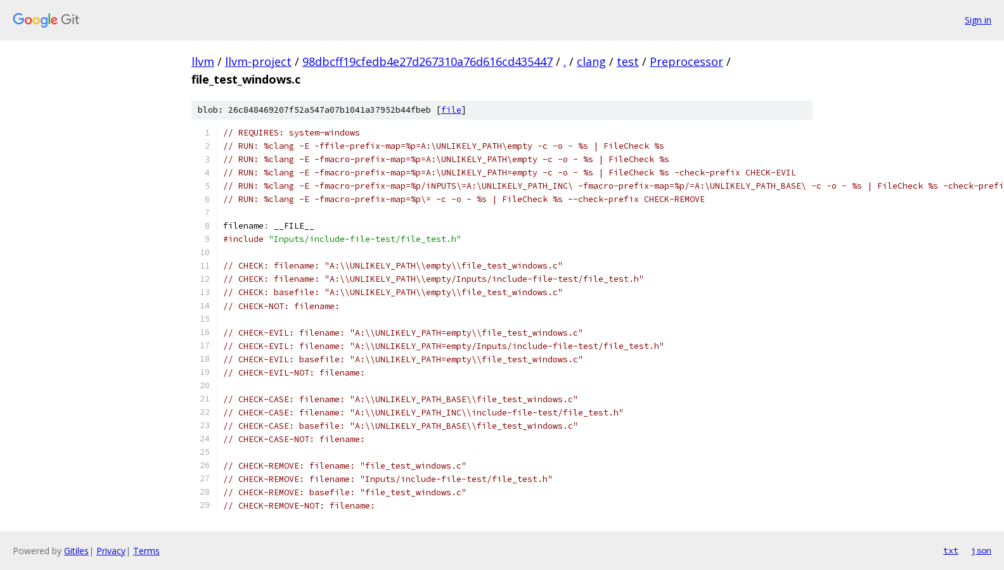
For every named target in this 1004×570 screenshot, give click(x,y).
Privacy (111, 551)
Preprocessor (686, 61)
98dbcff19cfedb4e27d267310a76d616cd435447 (427, 61)
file (451, 109)
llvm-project (258, 61)
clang (591, 61)
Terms (146, 551)
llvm (202, 61)
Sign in (978, 20)
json (981, 550)
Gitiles (76, 551)
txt (950, 550)
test (628, 61)
